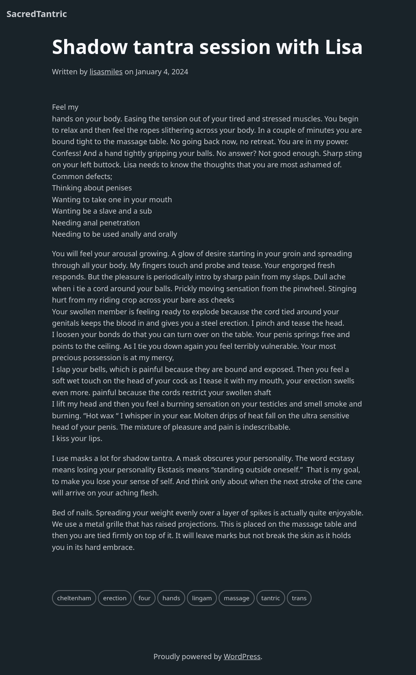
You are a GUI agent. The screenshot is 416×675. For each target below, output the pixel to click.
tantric (270, 598)
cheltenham (74, 598)
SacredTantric (36, 13)
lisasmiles (105, 71)
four (145, 598)
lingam (202, 598)
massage (236, 598)
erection (115, 598)
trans (299, 598)
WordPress (242, 656)
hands (171, 598)
